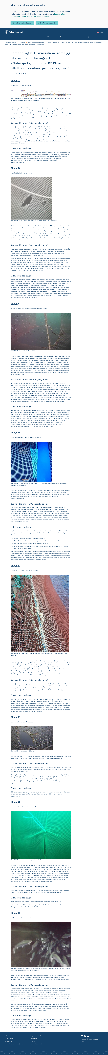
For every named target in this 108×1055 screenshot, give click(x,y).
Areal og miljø (34, 37)
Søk (100, 37)
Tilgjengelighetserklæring (37, 1036)
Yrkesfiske (9, 37)
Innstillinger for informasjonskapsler (15, 1044)
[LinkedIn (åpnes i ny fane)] (82, 1037)
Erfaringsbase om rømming (36, 42)
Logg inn (89, 37)
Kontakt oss (34, 1038)
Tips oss (33, 1041)
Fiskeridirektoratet (10, 42)
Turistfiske (60, 37)
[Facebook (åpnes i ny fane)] (85, 1037)
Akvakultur (21, 37)
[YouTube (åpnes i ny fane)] (88, 1037)
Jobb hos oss (9, 1038)
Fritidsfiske (48, 37)
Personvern (9, 1041)
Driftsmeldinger (86, 1042)
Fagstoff (48, 42)
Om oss (8, 1036)
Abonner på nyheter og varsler (90, 1039)
